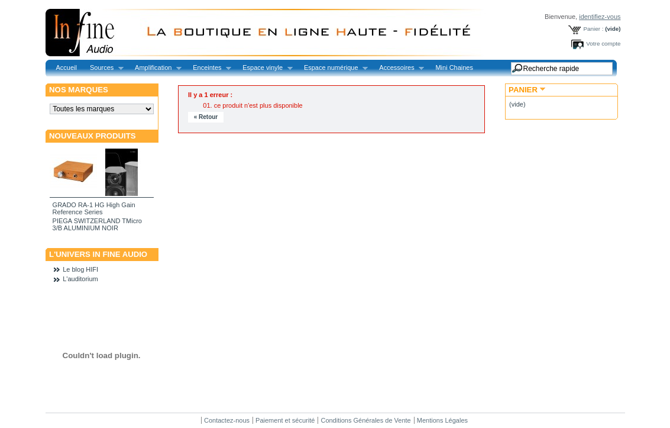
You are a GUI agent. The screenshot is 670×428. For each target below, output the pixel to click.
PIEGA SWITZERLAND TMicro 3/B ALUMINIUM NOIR (97, 224)
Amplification (155, 68)
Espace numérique (332, 68)
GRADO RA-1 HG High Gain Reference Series (94, 208)
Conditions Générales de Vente (365, 420)
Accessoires (398, 68)
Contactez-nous (227, 420)
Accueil (66, 67)
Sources (103, 68)
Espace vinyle (264, 68)
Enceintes (208, 68)
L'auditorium (80, 278)
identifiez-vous (599, 16)
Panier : (593, 28)
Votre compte (603, 43)
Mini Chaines (454, 67)
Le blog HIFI (80, 269)
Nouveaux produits (92, 135)
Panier (523, 89)
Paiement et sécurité (285, 420)
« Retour (206, 117)
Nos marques (78, 89)
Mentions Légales (442, 420)
